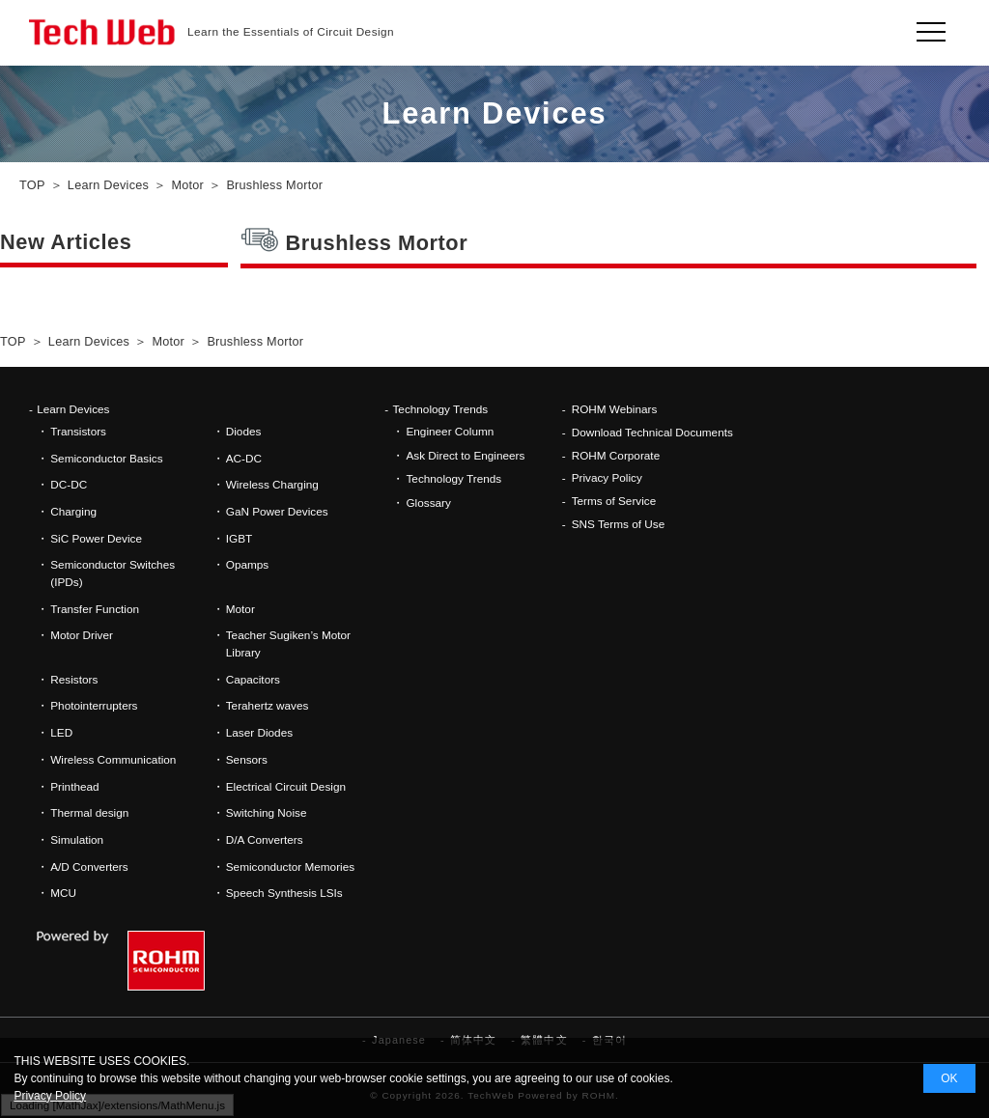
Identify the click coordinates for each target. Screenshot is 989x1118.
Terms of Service (614, 500)
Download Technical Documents (652, 432)
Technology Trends (440, 409)
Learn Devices (73, 409)
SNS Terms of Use (618, 523)
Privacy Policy (607, 477)
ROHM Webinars (615, 409)
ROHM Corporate (616, 455)
